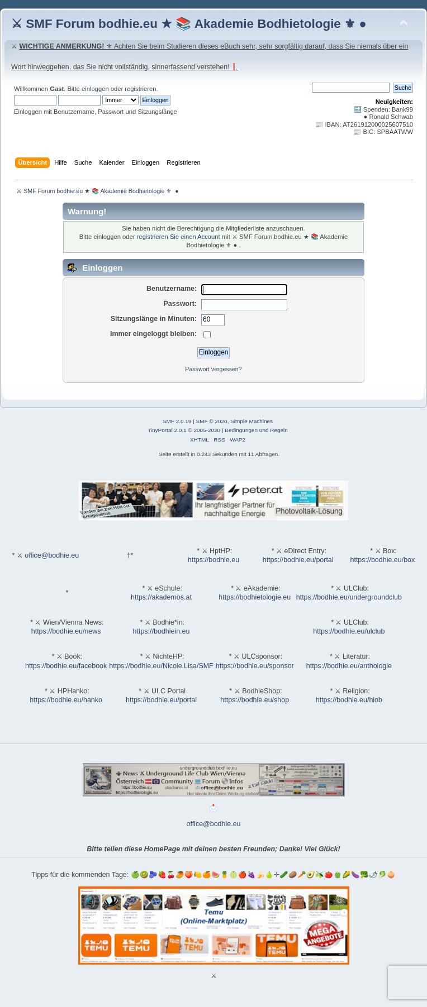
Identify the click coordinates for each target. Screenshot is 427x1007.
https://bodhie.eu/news (66, 631)
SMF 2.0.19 (177, 421)
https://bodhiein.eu (161, 631)
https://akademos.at (161, 597)
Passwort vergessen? (213, 369)
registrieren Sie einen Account (178, 236)
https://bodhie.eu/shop (254, 700)
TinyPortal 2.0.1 (167, 430)
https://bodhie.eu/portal (298, 560)
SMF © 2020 (211, 421)
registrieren (140, 88)
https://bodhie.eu (213, 560)
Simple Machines (251, 421)
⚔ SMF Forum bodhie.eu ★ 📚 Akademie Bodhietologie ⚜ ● (189, 24)
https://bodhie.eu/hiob (349, 700)
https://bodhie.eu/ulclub (349, 631)
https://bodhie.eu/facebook (66, 666)
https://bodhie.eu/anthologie (349, 666)
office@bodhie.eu (52, 555)
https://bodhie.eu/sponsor (255, 666)
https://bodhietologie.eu (255, 597)
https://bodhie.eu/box (382, 560)
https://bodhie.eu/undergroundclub (349, 597)
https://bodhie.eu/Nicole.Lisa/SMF (161, 666)
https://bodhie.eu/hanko (66, 700)
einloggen (95, 88)
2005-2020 (206, 430)
